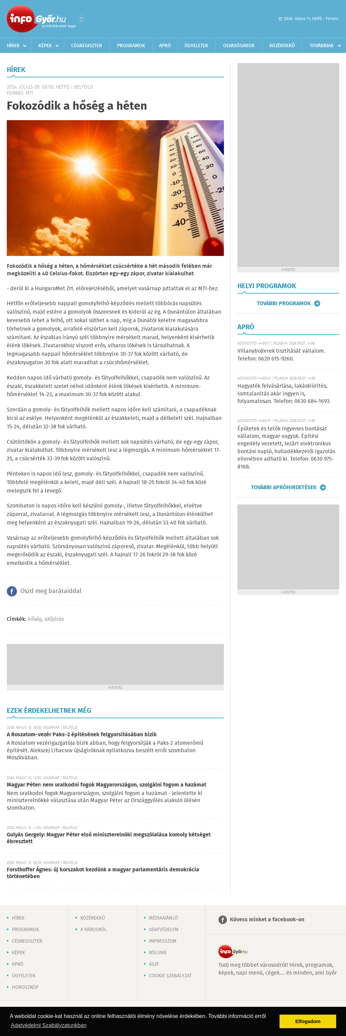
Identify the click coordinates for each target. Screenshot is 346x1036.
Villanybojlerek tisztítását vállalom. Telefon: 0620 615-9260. (281, 355)
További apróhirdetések (283, 487)
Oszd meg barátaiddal (50, 591)
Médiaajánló (163, 918)
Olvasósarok (239, 46)
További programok (284, 303)
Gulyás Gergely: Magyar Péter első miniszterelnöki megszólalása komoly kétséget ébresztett (109, 838)
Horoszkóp (25, 987)
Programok (131, 46)
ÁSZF (154, 964)
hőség (34, 619)
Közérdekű (282, 46)
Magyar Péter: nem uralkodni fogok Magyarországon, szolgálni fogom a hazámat (106, 785)
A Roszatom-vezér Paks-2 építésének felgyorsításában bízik (82, 734)
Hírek (13, 46)
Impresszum (162, 941)
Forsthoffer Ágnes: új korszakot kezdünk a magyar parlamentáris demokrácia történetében (103, 873)
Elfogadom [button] (308, 1021)
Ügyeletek (196, 46)
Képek (45, 46)
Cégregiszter (86, 46)
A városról (93, 929)
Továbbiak (322, 46)
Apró (165, 46)
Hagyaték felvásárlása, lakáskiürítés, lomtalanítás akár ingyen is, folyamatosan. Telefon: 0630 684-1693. (284, 394)
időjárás (54, 619)
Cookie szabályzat (170, 976)
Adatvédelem (163, 929)
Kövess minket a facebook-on (267, 919)
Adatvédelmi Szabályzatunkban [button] (48, 1025)
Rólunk (158, 953)
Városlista (81, 19)
